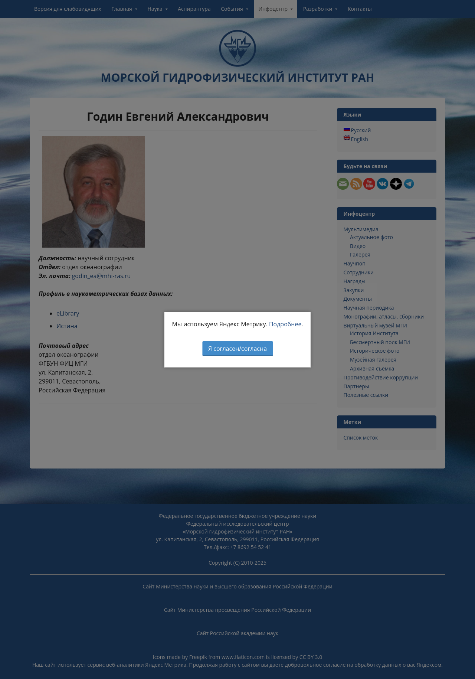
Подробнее (285, 324)
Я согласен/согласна (237, 349)
